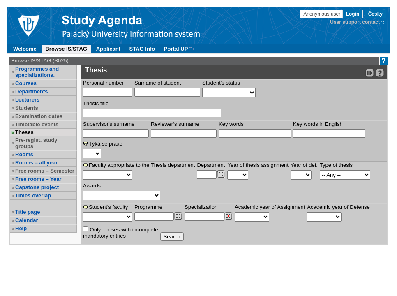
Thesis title (95, 103)
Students (26, 108)
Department (211, 165)
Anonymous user (322, 14)
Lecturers (27, 100)
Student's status (221, 83)
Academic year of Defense (338, 207)
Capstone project (37, 187)
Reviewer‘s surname (175, 124)
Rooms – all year (36, 163)
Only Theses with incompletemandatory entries (120, 232)
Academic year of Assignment (270, 207)
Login (353, 14)
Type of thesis (336, 165)
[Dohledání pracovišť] (221, 174)
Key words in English (318, 124)
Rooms (24, 154)
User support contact (355, 22)
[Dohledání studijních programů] (178, 216)
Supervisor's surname (108, 124)
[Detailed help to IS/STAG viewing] (380, 73)
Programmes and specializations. (37, 72)
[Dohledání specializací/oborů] (228, 216)
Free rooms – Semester (44, 171)
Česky (375, 14)
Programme (148, 207)
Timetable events (36, 124)
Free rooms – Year (38, 179)
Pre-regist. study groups (36, 143)
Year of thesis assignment (257, 165)
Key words (231, 124)
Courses (26, 83)
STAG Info (142, 49)
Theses (24, 132)
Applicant (108, 49)
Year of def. (304, 165)
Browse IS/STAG (66, 49)
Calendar (26, 220)
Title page (27, 212)
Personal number (103, 83)
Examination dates (38, 116)
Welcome (25, 49)
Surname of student (157, 83)
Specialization (201, 207)
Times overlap (33, 195)
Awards (92, 186)
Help (21, 228)
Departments (31, 91)
